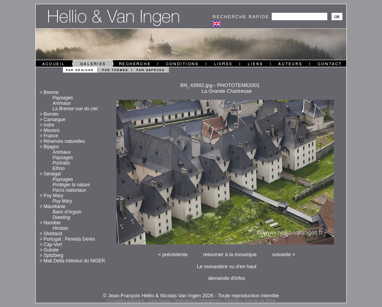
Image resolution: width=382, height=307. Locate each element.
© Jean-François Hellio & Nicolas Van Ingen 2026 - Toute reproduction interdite (191, 295)
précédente (175, 254)
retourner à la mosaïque (230, 254)
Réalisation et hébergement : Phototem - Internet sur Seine (225, 300)
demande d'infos (226, 278)
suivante (281, 254)
